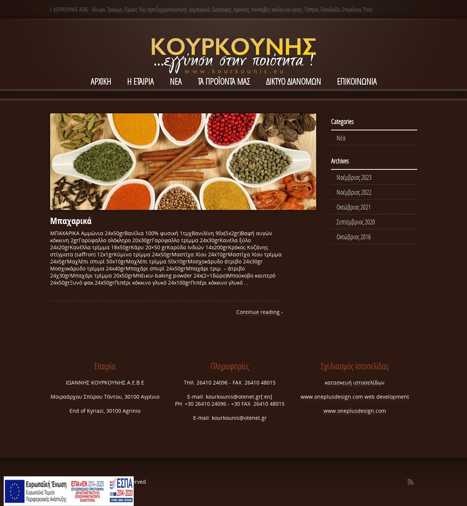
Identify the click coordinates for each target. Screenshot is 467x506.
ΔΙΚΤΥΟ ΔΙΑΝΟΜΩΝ (293, 81)
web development (386, 396)
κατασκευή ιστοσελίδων (355, 382)
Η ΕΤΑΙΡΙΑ (140, 81)
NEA (176, 81)
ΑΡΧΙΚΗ (101, 81)
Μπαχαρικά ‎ (72, 221)
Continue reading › (259, 311)
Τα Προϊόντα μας (224, 81)
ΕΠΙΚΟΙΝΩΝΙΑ (357, 81)
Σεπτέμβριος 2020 (356, 221)
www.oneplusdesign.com (332, 396)
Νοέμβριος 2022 (354, 192)
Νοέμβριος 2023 (354, 177)
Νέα (341, 137)
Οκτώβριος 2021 (354, 206)
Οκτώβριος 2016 (354, 236)
